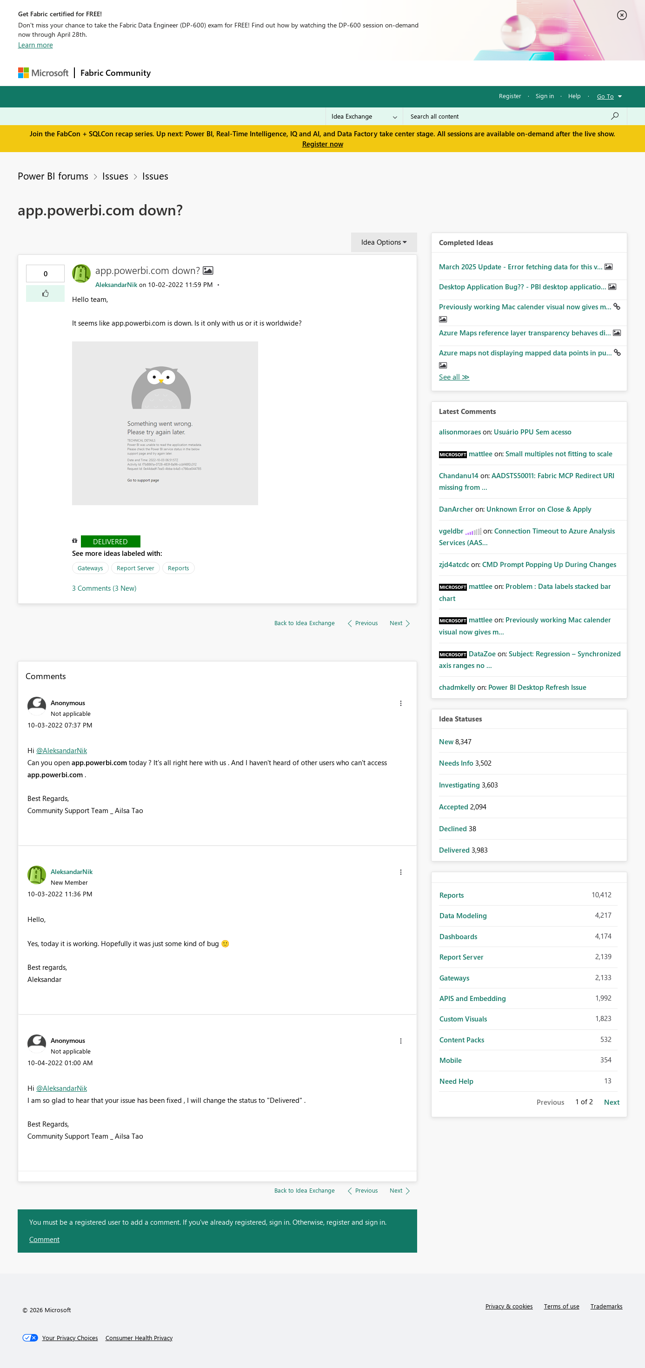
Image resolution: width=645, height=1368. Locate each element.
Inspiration (213, 73)
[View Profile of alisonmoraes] (460, 431)
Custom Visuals (463, 1018)
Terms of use (561, 1306)
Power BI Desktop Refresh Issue (537, 687)
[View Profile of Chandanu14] (459, 475)
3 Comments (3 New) (104, 588)
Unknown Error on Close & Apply (539, 509)
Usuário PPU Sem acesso (533, 431)
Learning (369, 73)
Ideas (251, 73)
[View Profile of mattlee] (480, 453)
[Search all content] (515, 116)
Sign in (545, 96)
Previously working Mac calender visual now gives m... (526, 306)
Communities (292, 73)
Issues (115, 175)
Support (409, 73)
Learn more (35, 44)
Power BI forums (53, 175)
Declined (454, 828)
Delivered (110, 541)
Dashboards (458, 936)
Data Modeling (463, 915)
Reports (178, 568)
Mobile (450, 1060)
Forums (172, 73)
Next (611, 1102)
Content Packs (461, 1039)
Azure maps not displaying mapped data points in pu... (526, 352)
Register (510, 96)
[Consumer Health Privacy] (139, 1337)
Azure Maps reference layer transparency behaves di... (526, 332)
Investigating (460, 784)
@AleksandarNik (61, 750)
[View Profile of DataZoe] (482, 653)
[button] (45, 293)
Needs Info (457, 762)
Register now (322, 143)
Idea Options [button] (381, 242)
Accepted (454, 806)
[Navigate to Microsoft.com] (43, 72)
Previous (550, 1102)
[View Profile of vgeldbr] (451, 530)
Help (574, 96)
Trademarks (607, 1306)
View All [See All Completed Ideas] (454, 377)
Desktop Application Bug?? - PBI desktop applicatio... (523, 286)
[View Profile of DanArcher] (456, 509)
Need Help (456, 1081)
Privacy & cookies (509, 1306)
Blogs (333, 73)
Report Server (135, 568)
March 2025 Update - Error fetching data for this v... (522, 266)
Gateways (90, 568)
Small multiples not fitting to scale (558, 453)
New (447, 741)
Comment (44, 1239)
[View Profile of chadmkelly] (457, 687)
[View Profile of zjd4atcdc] (454, 564)
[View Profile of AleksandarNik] (116, 284)
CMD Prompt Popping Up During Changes (549, 564)
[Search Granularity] (364, 116)
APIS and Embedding (472, 998)
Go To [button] (605, 96)
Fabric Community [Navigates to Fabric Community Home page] (115, 72)
